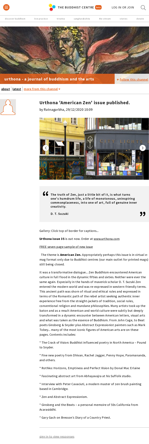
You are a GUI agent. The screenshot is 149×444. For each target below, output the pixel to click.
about (5, 89)
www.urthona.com (107, 239)
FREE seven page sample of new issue (66, 247)
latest (17, 89)
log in (123, 7)
